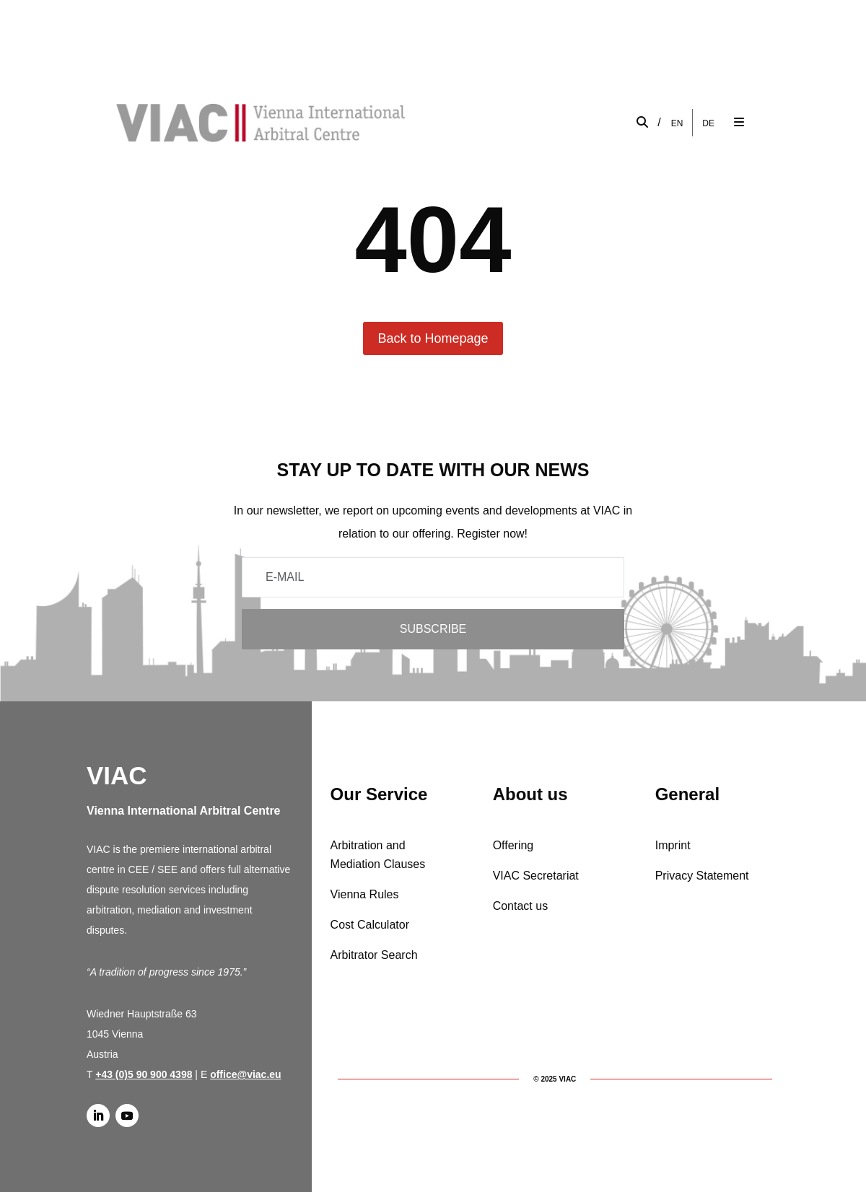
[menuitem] (677, 123)
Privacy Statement (702, 875)
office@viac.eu (245, 1074)
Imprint (673, 845)
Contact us (520, 906)
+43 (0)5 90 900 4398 (143, 1074)
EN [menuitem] (677, 123)
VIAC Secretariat (536, 875)
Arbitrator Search (374, 955)
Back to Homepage (432, 338)
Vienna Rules (365, 894)
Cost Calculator (370, 925)
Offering (513, 845)
